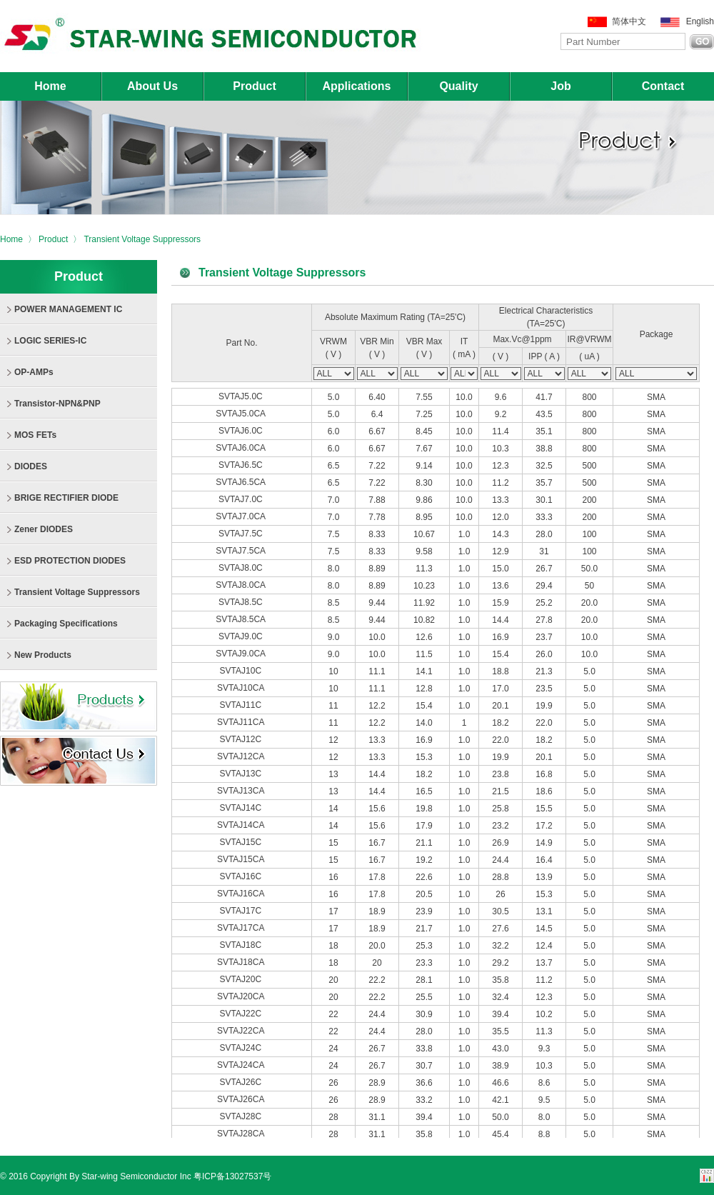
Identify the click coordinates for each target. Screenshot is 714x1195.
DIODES (30, 466)
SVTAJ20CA (241, 996)
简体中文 (629, 21)
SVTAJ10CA (241, 688)
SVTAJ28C (242, 1116)
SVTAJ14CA (241, 825)
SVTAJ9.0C (241, 636)
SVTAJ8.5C (241, 602)
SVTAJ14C (242, 808)
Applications (356, 86)
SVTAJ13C (242, 774)
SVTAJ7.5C (241, 534)
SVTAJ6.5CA (241, 482)
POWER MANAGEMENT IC (68, 309)
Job (560, 86)
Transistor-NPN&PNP (57, 404)
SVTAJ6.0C (241, 431)
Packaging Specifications (66, 624)
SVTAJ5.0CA (241, 414)
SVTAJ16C (242, 876)
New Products (42, 655)
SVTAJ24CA (241, 1065)
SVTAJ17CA (241, 928)
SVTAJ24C (242, 1048)
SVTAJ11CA (241, 722)
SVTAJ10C (242, 671)
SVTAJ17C (242, 911)
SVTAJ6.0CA (241, 448)
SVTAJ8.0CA (241, 585)
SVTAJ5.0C (241, 396)
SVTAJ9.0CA (241, 654)
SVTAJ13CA (241, 791)
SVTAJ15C (242, 842)
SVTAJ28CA (241, 1134)
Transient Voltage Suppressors (142, 239)
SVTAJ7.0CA (241, 516)
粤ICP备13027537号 (232, 1176)
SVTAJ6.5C (241, 465)
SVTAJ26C (242, 1082)
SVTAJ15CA (241, 859)
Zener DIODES (43, 529)
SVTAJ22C (242, 1014)
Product (254, 86)
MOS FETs (35, 435)
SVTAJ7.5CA (241, 551)
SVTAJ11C (242, 705)
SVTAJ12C (242, 739)
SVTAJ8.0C (241, 568)
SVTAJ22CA (241, 1031)
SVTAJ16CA (241, 894)
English (700, 21)
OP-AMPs (34, 372)
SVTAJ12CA (241, 756)
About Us (152, 86)
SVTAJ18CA (241, 962)
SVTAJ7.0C (241, 499)
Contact (663, 86)
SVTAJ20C (242, 979)
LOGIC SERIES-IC (50, 341)
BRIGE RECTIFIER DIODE (66, 498)
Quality (458, 86)
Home (50, 86)
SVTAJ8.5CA (241, 619)
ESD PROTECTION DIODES (70, 561)
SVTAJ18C (242, 945)
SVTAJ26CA (241, 1099)
